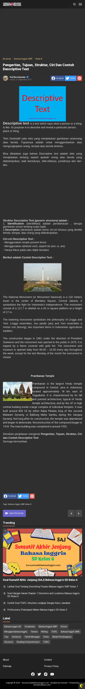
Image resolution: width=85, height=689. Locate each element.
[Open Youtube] (52, 674)
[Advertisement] (42, 33)
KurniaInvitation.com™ (42, 685)
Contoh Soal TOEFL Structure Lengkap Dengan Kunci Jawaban (38, 603)
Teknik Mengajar (32, 637)
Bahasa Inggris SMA (70, 631)
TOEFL (54, 631)
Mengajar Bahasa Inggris (15, 631)
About (6, 659)
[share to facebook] (57, 78)
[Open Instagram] (45, 674)
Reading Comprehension (28, 642)
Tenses (34, 631)
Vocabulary (30, 626)
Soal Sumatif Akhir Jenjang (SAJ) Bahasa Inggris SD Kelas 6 (40, 579)
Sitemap (7, 666)
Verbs (46, 637)
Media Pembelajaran (62, 637)
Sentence (16, 637)
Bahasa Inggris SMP (16, 504)
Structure (8, 642)
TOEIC (46, 642)
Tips (6, 637)
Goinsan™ (64, 683)
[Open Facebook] (33, 674)
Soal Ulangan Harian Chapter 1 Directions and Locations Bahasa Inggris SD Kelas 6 (43, 595)
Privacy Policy (51, 666)
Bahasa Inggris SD (12, 626)
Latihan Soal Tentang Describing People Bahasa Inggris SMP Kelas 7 (42, 586)
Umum (64, 626)
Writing (44, 631)
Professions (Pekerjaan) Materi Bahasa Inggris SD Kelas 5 (37, 609)
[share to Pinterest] (79, 78)
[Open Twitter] (39, 674)
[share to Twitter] (70, 78)
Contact (48, 659)
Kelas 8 (28, 504)
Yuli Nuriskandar (19, 77)
